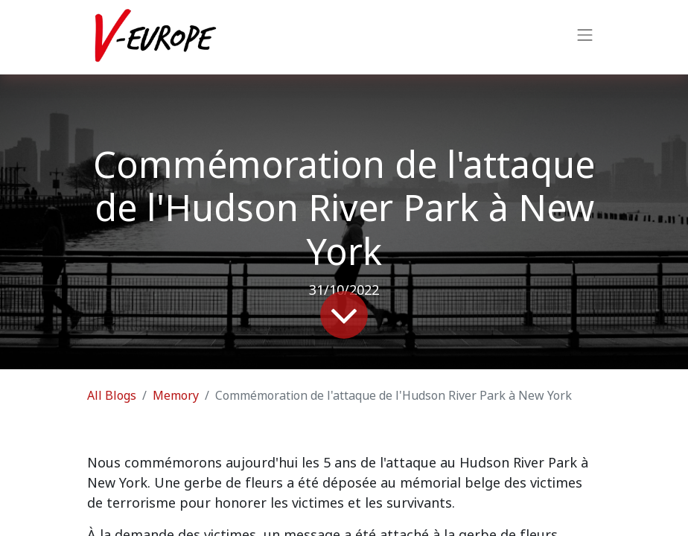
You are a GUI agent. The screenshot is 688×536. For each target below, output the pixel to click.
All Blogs (111, 395)
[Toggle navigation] (585, 37)
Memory (176, 395)
